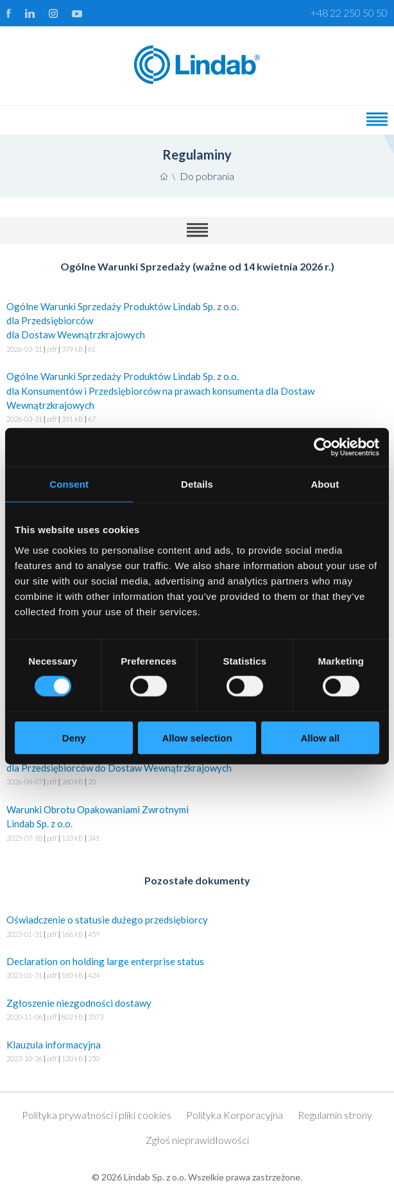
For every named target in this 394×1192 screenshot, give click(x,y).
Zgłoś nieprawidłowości (197, 1140)
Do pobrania (207, 176)
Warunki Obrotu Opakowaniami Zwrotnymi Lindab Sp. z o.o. (197, 824)
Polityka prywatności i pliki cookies (96, 1115)
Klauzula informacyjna (197, 1052)
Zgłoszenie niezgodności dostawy (197, 1011)
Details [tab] (197, 484)
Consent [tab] (69, 484)
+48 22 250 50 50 (349, 12)
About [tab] (325, 484)
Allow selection (197, 737)
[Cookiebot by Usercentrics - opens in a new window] (323, 447)
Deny (74, 737)
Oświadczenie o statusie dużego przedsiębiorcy (197, 927)
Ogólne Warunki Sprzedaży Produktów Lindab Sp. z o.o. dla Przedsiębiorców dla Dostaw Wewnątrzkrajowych (197, 329)
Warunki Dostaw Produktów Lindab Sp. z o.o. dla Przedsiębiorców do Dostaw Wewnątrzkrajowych (197, 769)
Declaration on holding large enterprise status (197, 969)
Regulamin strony (335, 1115)
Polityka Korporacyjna (234, 1115)
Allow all (319, 737)
